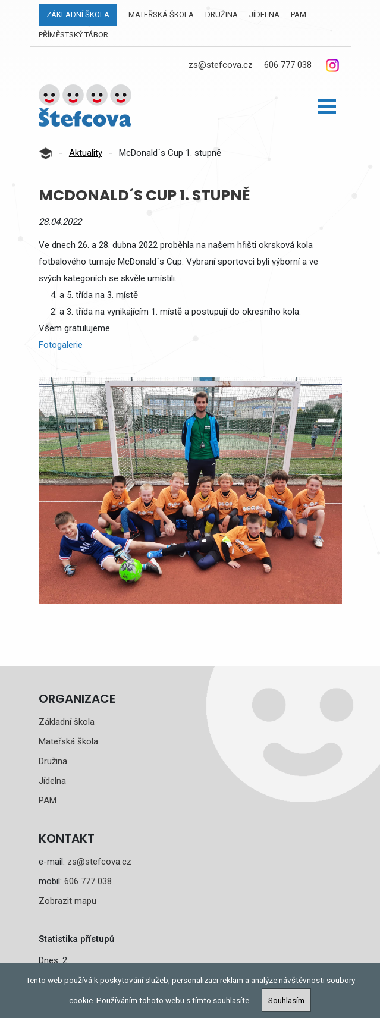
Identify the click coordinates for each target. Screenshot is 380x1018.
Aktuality (85, 152)
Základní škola (77, 14)
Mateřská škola (161, 14)
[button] (327, 106)
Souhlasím (286, 1000)
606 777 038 (288, 64)
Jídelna (264, 14)
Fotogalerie (61, 345)
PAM (298, 14)
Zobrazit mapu (67, 901)
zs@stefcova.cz (221, 64)
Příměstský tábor (73, 34)
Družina (221, 14)
